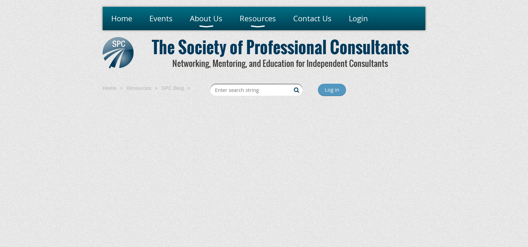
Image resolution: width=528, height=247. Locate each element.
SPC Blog (172, 88)
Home (109, 88)
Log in (332, 89)
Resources (139, 88)
